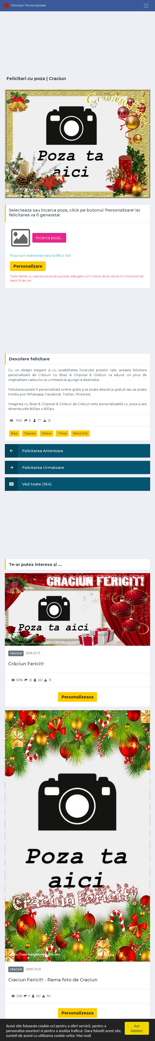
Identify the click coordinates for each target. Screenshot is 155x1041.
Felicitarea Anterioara (34, 450)
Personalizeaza (77, 697)
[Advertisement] (77, 44)
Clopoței (30, 433)
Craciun (57, 78)
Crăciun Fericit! (26, 664)
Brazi (14, 433)
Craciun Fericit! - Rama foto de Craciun (52, 980)
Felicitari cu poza (25, 78)
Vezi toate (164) (28, 484)
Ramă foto (80, 433)
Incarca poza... (49, 237)
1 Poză (62, 433)
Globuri (46, 433)
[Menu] (146, 6)
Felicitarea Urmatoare (34, 467)
